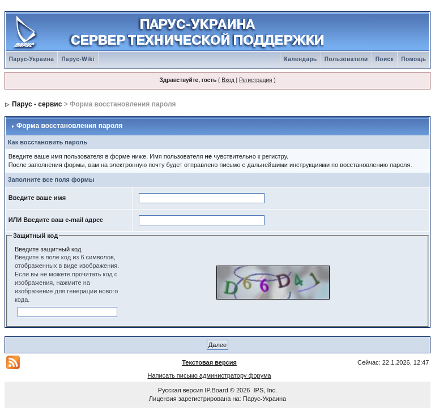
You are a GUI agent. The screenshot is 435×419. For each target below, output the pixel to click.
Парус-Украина (31, 59)
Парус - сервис (37, 104)
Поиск (385, 59)
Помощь (413, 59)
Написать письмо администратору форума (209, 375)
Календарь (300, 59)
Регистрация (255, 80)
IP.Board (216, 390)
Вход (227, 80)
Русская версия (180, 390)
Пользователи (346, 59)
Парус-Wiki (77, 59)
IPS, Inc (265, 390)
